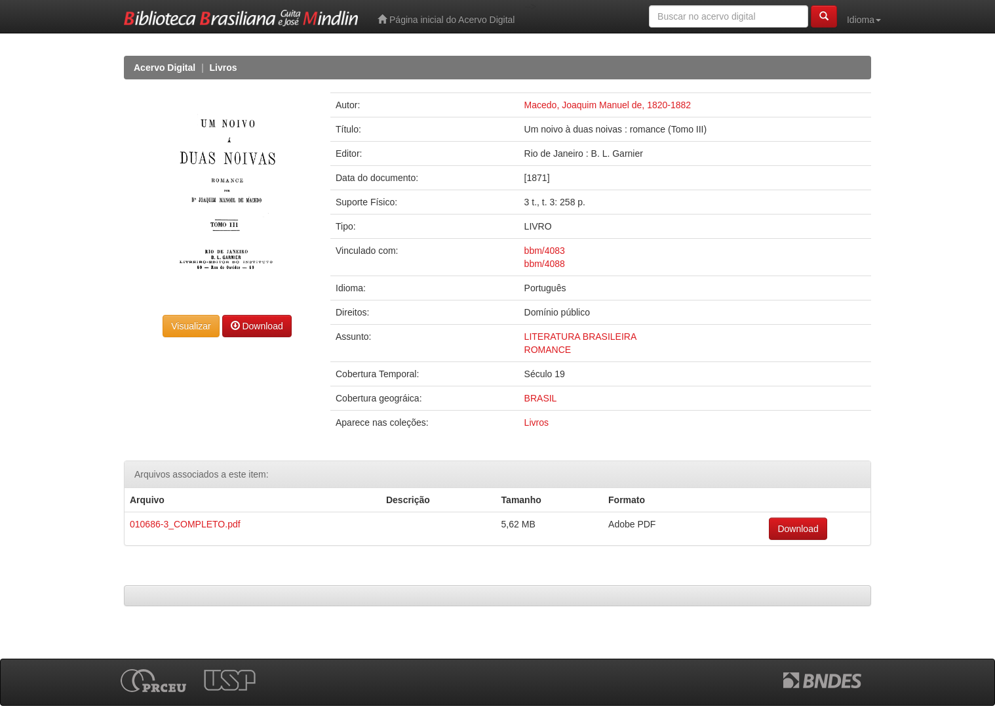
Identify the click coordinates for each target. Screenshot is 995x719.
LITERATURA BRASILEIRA (580, 336)
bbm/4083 (544, 250)
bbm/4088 (544, 263)
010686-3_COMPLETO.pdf (185, 524)
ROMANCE (548, 349)
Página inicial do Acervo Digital (446, 19)
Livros (223, 67)
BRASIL (540, 398)
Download (257, 325)
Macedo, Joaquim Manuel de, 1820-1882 (608, 105)
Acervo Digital (164, 67)
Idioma (864, 19)
